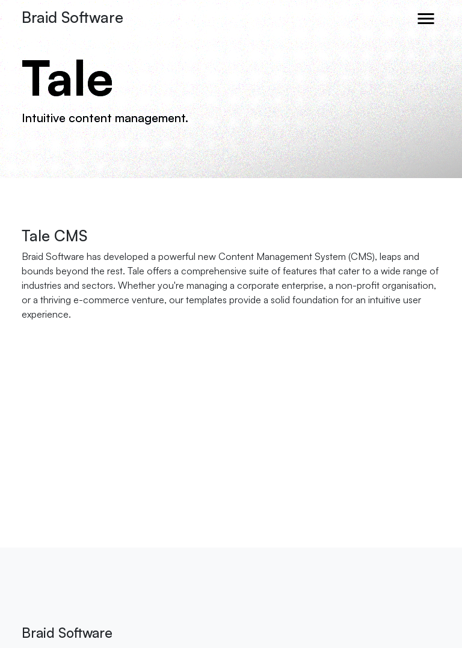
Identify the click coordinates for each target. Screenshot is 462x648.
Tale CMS (54, 235)
